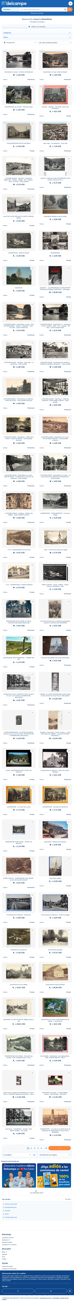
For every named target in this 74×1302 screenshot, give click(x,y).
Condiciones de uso (45, 1298)
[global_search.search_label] (43, 9)
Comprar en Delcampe (9, 1269)
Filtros (6, 37)
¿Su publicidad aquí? (36, 1192)
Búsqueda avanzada (37, 13)
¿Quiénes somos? (8, 1237)
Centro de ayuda (7, 1266)
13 (46, 1148)
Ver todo (68, 1199)
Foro (3, 1256)
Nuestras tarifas (7, 1242)
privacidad (56, 1298)
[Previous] (14, 1148)
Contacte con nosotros (9, 1244)
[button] (65, 9)
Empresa (6, 1240)
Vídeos (4, 1259)
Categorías (7, 33)
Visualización (9, 42)
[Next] (59, 1148)
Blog (4, 1252)
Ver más (5, 1286)
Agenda (4, 1254)
